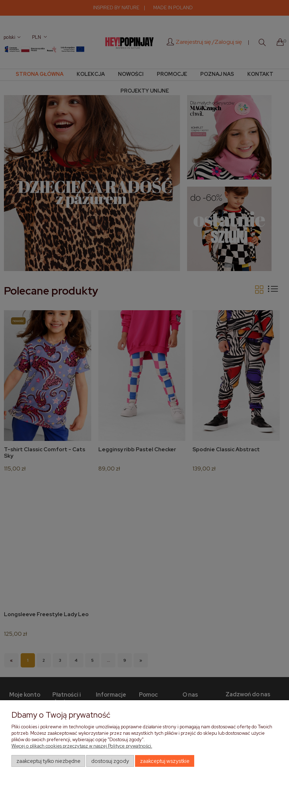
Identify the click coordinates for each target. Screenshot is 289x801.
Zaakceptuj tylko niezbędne (48, 761)
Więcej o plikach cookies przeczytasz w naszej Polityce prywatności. (81, 746)
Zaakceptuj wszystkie (165, 761)
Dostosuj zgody (110, 761)
